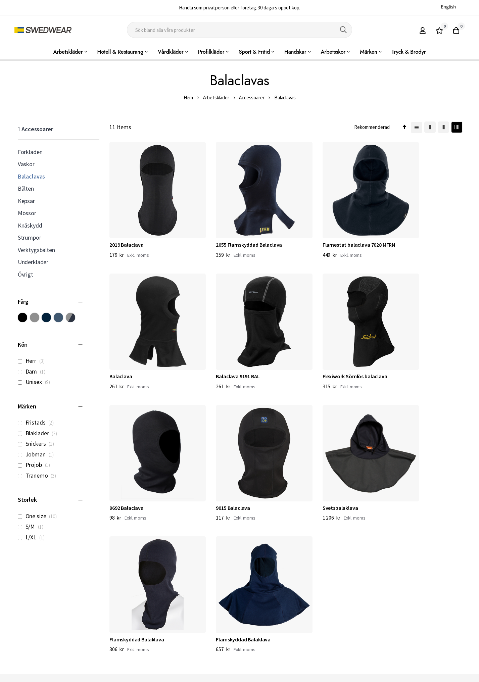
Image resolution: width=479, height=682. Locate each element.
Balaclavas (31, 176)
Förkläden (30, 152)
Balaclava (394, 230)
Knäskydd (30, 225)
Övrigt (25, 274)
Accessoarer (251, 97)
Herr (33, 360)
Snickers (38, 443)
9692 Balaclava (309, 348)
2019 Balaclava (126, 230)
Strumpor (29, 237)
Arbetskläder (216, 97)
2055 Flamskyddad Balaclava (234, 230)
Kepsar (26, 201)
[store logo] (42, 30)
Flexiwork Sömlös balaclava (233, 348)
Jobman (37, 454)
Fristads (37, 422)
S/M (32, 526)
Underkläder (33, 262)
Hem (188, 97)
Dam (33, 371)
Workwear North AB (87, 675)
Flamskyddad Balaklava (228, 465)
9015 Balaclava (400, 348)
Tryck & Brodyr (409, 52)
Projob (36, 465)
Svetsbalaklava (127, 465)
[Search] (343, 30)
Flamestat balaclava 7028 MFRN (328, 230)
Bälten (26, 188)
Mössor (27, 213)
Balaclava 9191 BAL (131, 348)
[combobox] (239, 30)
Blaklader (39, 433)
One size (39, 516)
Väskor (26, 164)
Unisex (36, 382)
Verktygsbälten (36, 250)
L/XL (33, 537)
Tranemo (39, 475)
